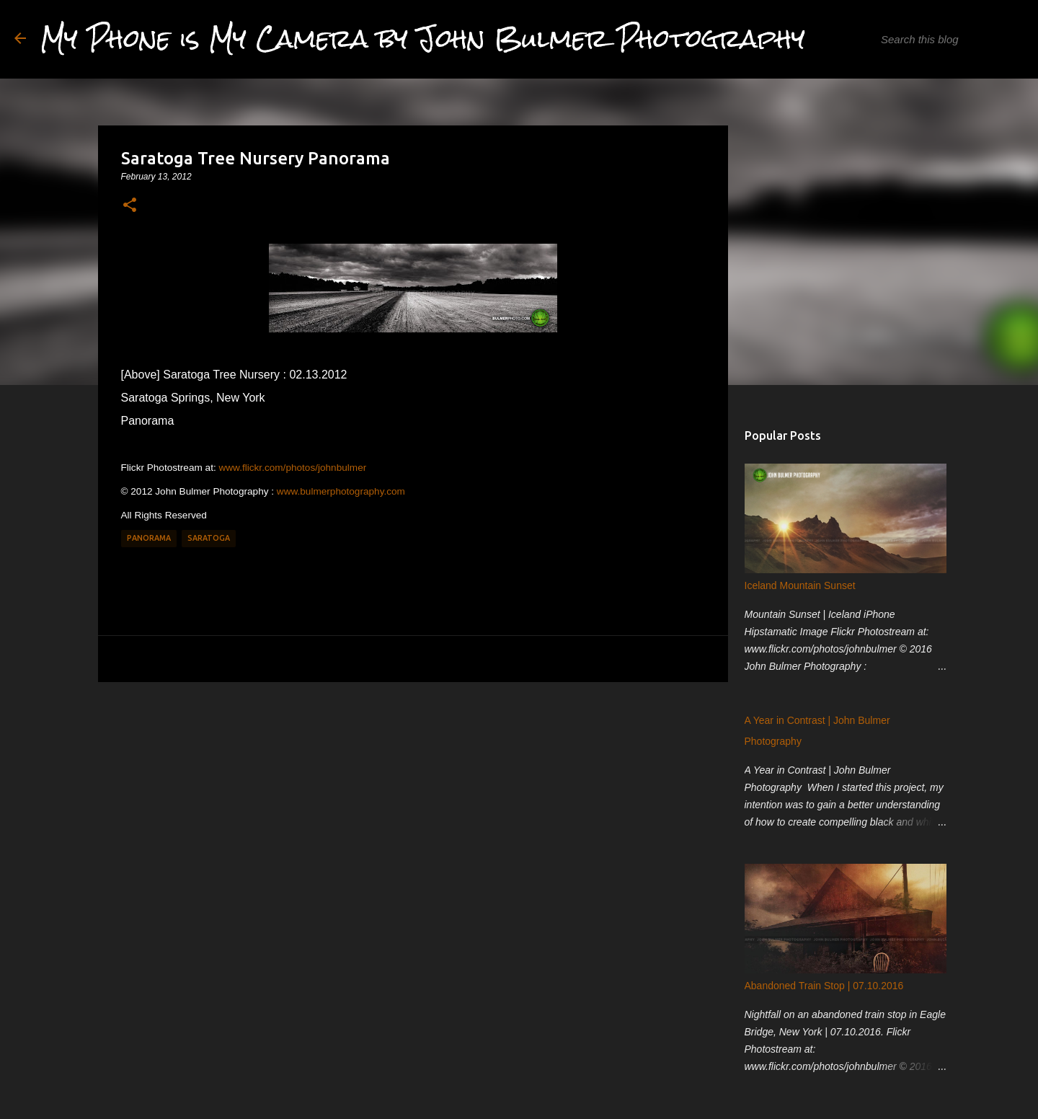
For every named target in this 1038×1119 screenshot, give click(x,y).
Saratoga (208, 538)
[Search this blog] (950, 39)
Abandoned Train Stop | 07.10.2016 (824, 985)
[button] (129, 205)
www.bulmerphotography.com (341, 491)
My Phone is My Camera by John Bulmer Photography (422, 39)
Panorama (149, 538)
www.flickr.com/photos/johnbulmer (292, 467)
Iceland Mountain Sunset (800, 585)
